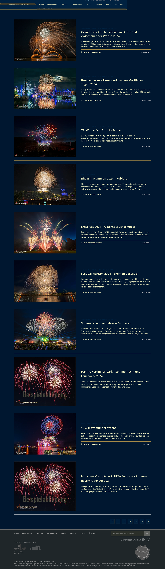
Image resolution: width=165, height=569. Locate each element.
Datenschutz (121, 1)
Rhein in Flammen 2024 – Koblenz (104, 178)
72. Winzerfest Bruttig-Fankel (101, 130)
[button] (106, 1)
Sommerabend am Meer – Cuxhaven (106, 323)
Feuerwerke (73, 5)
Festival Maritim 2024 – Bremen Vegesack (110, 273)
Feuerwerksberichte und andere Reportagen (99, 28)
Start (56, 10)
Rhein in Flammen (88, 175)
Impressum (137, 1)
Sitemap (113, 1)
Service (119, 5)
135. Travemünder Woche (99, 428)
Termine (86, 5)
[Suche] (147, 533)
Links (129, 5)
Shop (110, 5)
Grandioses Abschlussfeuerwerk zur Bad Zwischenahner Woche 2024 (109, 34)
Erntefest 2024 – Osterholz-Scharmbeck (108, 227)
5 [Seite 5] (142, 521)
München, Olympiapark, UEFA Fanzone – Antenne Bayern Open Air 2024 (112, 478)
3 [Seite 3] (130, 521)
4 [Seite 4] (136, 521)
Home (61, 5)
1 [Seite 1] (118, 521)
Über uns (140, 5)
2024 (61, 10)
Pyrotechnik (98, 5)
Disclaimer (129, 1)
